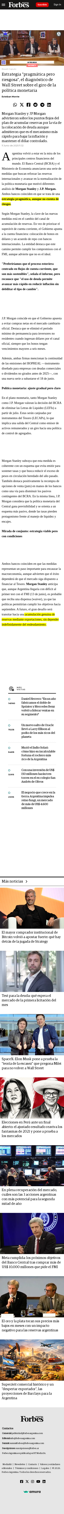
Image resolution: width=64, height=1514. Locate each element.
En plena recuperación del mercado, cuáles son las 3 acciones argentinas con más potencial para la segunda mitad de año (29, 1196)
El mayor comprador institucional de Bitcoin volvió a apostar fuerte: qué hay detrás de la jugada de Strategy (31, 937)
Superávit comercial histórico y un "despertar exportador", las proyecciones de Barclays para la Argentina (28, 1391)
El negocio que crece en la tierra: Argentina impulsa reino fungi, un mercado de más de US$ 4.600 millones (38, 800)
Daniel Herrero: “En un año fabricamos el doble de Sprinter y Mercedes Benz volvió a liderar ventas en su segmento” (38, 707)
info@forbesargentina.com (22, 1438)
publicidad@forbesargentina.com (27, 1433)
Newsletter (20, 1464)
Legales (45, 1468)
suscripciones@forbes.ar (27, 1448)
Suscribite (42, 5)
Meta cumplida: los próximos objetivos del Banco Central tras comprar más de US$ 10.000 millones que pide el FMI (31, 1262)
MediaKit (7, 1464)
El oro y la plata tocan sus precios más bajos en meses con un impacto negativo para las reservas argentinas (30, 1326)
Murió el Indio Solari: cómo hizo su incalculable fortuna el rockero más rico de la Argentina (38, 753)
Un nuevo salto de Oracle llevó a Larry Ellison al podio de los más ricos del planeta (38, 731)
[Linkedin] (44, 1481)
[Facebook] (21, 1481)
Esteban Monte (10, 96)
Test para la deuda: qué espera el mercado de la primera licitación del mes (29, 1000)
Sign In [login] (57, 4)
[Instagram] (32, 1481)
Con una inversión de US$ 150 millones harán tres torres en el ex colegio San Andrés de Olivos (38, 776)
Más (36, 688)
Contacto (32, 1464)
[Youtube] (38, 1481)
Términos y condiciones (26, 1468)
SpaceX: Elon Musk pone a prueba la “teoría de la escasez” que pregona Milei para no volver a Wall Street (31, 1063)
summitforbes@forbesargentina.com (27, 1443)
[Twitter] (27, 1481)
